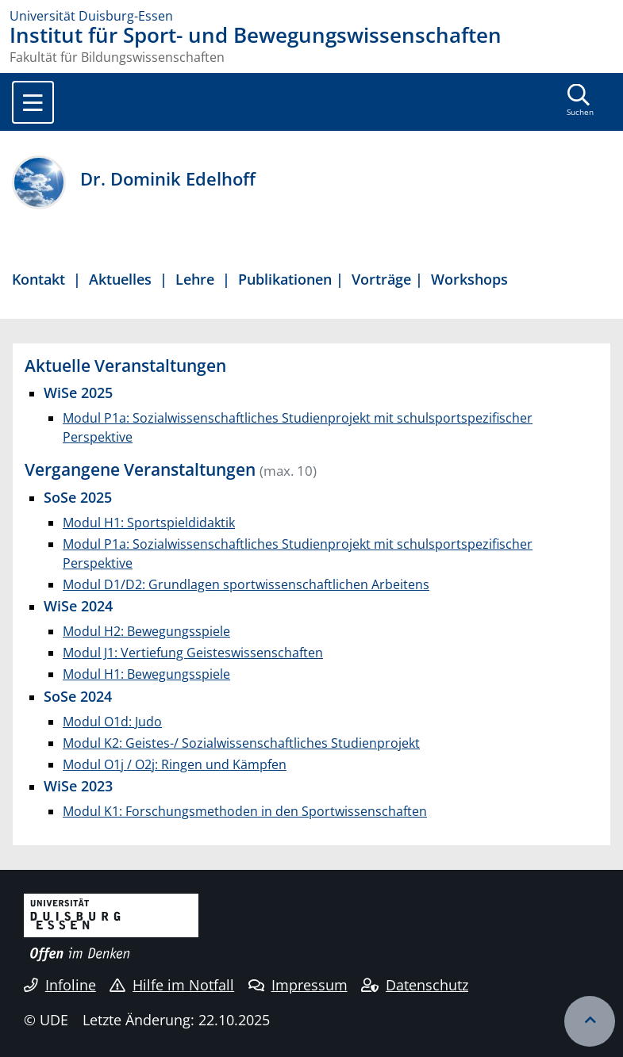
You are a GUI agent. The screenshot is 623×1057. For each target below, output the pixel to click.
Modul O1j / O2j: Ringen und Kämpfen (175, 764)
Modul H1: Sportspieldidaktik (149, 522)
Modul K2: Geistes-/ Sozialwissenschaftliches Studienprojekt (241, 743)
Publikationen (285, 279)
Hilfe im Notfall (172, 984)
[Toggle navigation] (33, 102)
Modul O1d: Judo (112, 721)
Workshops (469, 279)
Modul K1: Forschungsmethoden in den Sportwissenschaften (245, 811)
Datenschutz (414, 984)
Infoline (60, 984)
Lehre (194, 279)
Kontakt (38, 279)
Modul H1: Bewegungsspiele (146, 674)
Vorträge (383, 279)
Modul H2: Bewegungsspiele (146, 631)
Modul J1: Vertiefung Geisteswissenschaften (193, 652)
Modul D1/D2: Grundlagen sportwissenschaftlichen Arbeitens (246, 584)
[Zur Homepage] (311, 15)
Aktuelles (120, 279)
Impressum (298, 984)
